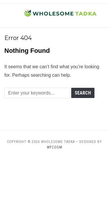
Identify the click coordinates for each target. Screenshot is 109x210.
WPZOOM (54, 147)
